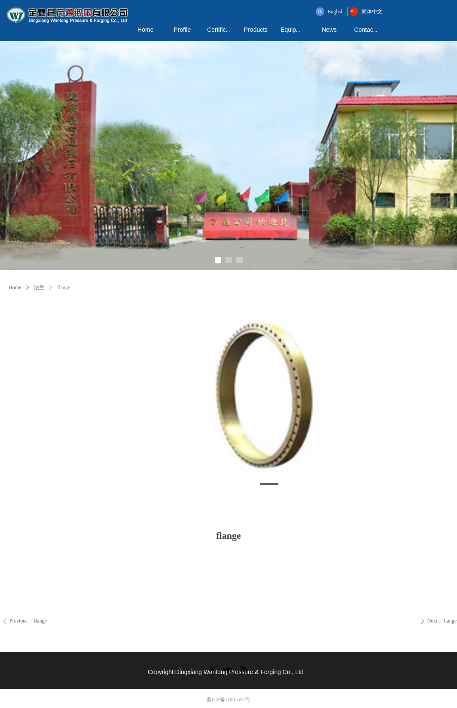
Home (15, 287)
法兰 (39, 287)
